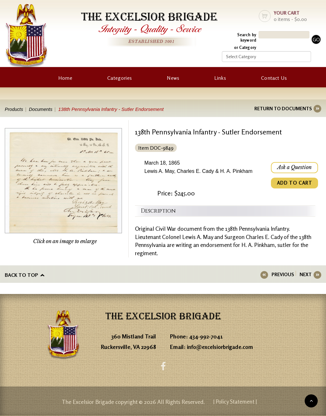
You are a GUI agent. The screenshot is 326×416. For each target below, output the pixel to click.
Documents (42, 109)
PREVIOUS (284, 274)
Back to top (21, 274)
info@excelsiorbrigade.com (221, 346)
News (173, 78)
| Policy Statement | (235, 401)
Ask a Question (294, 168)
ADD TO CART (294, 184)
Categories (119, 78)
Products (14, 109)
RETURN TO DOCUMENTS (283, 109)
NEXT (306, 274)
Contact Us (274, 78)
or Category (245, 47)
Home (65, 78)
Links (220, 78)
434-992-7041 (206, 336)
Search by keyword (246, 37)
